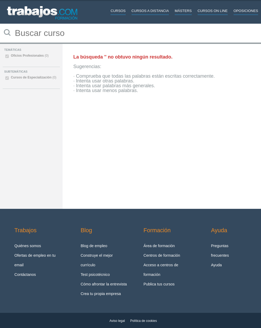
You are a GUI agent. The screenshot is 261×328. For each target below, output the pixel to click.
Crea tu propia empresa (101, 294)
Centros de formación (162, 255)
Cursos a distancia (150, 11)
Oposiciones (246, 11)
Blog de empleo (94, 246)
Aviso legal (117, 321)
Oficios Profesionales (30, 55)
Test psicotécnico (95, 274)
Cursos (118, 11)
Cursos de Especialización (33, 77)
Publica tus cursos (159, 284)
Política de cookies (143, 321)
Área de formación (159, 246)
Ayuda (216, 265)
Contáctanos (25, 274)
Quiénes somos (27, 246)
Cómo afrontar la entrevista (104, 284)
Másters (183, 11)
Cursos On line (213, 11)
